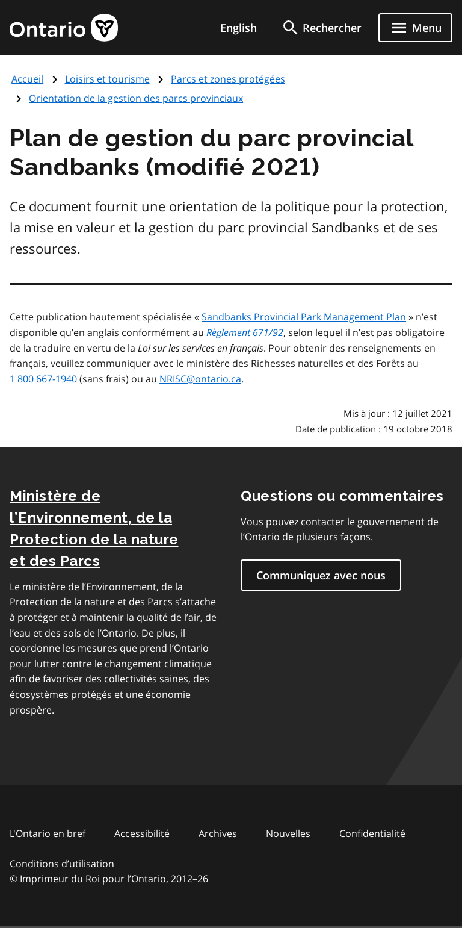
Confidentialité (372, 833)
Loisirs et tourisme (107, 79)
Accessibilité (142, 833)
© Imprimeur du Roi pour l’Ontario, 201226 (109, 878)
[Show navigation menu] (415, 27)
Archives (218, 833)
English (238, 27)
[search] (321, 27)
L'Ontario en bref (47, 833)
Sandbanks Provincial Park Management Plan (304, 316)
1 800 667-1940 (43, 378)
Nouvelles (288, 833)
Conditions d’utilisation (62, 863)
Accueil (27, 79)
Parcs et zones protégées (228, 79)
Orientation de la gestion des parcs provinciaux (136, 98)
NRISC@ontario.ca (200, 378)
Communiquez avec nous (321, 575)
